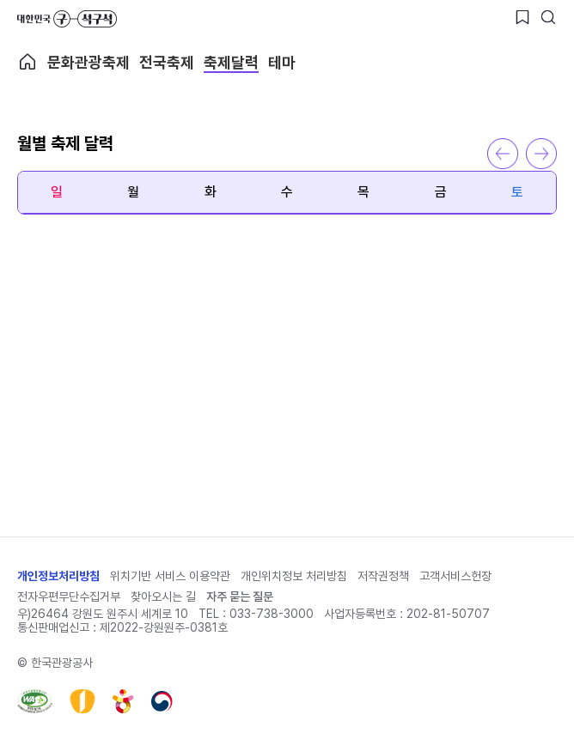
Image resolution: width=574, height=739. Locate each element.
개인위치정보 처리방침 (294, 576)
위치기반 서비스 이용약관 (170, 576)
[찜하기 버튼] (522, 17)
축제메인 (27, 61)
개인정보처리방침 (58, 576)
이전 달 (502, 153)
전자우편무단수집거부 (68, 596)
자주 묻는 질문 (239, 596)
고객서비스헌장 (455, 576)
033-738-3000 (271, 614)
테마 (282, 62)
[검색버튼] (548, 17)
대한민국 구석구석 (67, 18)
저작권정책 (383, 576)
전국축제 (166, 62)
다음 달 (541, 153)
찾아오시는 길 (163, 596)
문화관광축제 (88, 62)
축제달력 (231, 62)
